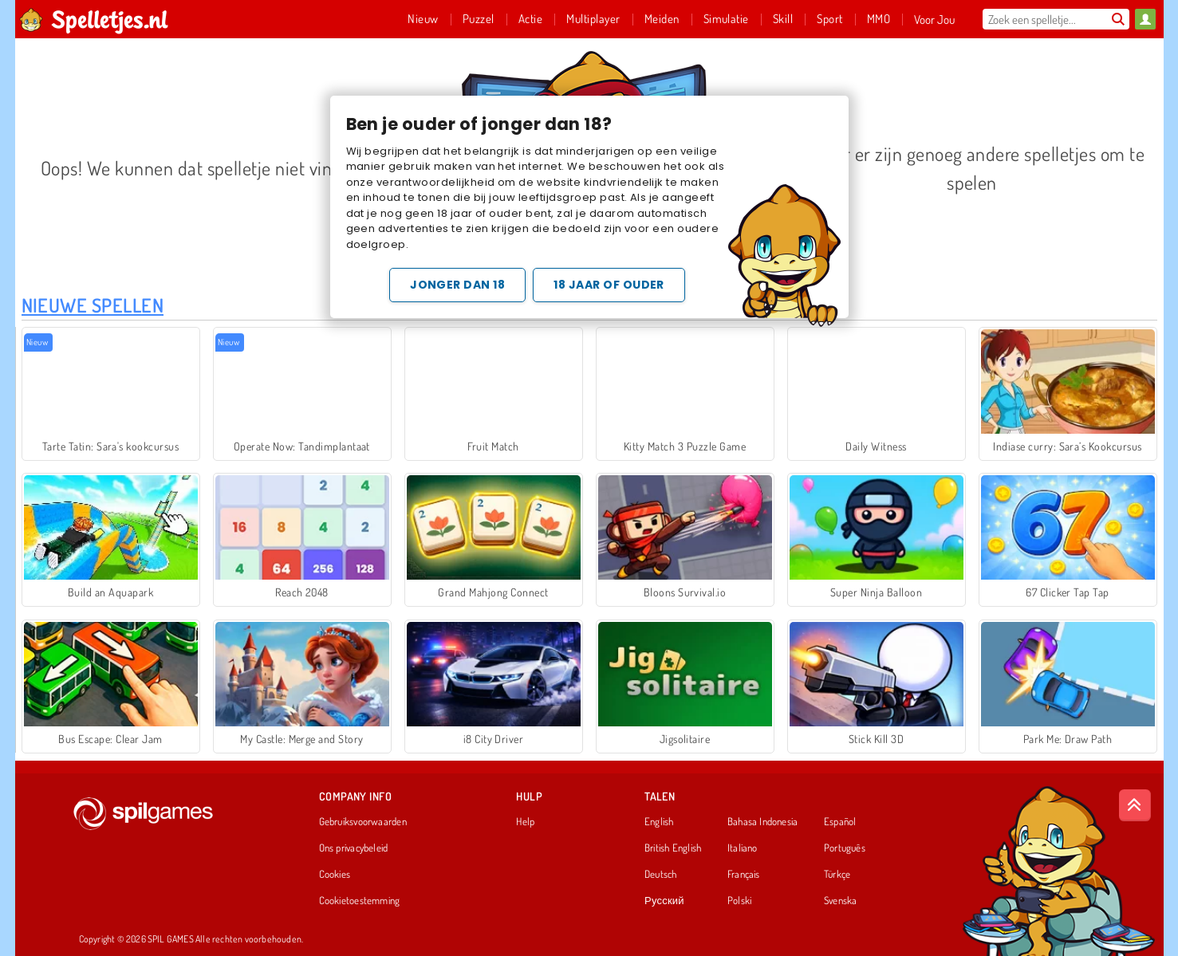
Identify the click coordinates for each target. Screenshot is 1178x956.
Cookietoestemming (359, 901)
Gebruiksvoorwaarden (363, 822)
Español (840, 822)
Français (743, 874)
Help (525, 822)
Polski (739, 901)
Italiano (742, 848)
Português (844, 848)
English (659, 822)
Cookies (335, 874)
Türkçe (837, 874)
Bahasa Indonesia (762, 822)
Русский (664, 901)
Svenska (840, 901)
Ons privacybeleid (353, 848)
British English (672, 848)
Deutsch (660, 874)
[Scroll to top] (1135, 805)
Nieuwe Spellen (93, 305)
